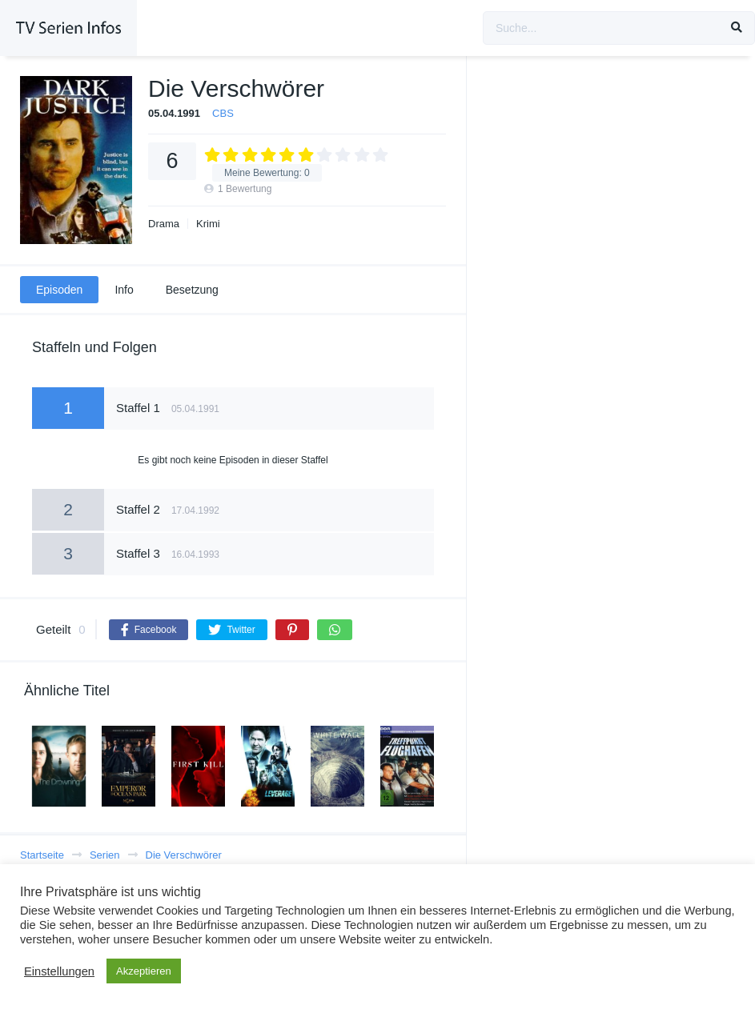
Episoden (59, 289)
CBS (223, 113)
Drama (163, 223)
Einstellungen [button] (59, 971)
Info (123, 289)
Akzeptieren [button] (143, 971)
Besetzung (192, 289)
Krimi (208, 223)
